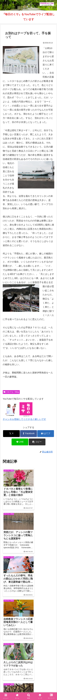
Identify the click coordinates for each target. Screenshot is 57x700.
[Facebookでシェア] (28, 433)
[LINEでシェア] (20, 442)
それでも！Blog (11, 392)
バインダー (28, 686)
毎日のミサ (42, 682)
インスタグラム (14, 682)
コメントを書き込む (28, 632)
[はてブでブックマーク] (45, 433)
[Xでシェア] (11, 433)
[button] (37, 442)
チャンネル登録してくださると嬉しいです (24, 419)
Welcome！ (14, 677)
